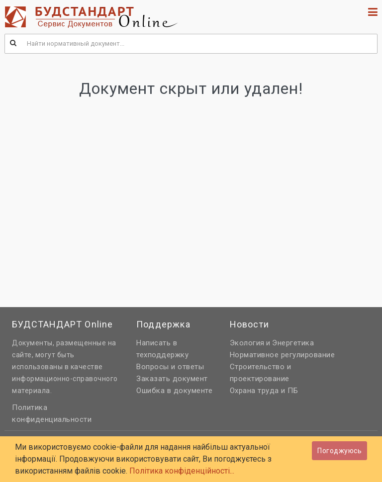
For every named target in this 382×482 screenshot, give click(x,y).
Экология (247, 342)
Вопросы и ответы (170, 366)
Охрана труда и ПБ (264, 390)
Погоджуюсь (339, 451)
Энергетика (293, 342)
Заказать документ (172, 378)
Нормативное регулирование (282, 354)
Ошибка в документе (174, 390)
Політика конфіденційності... (181, 471)
